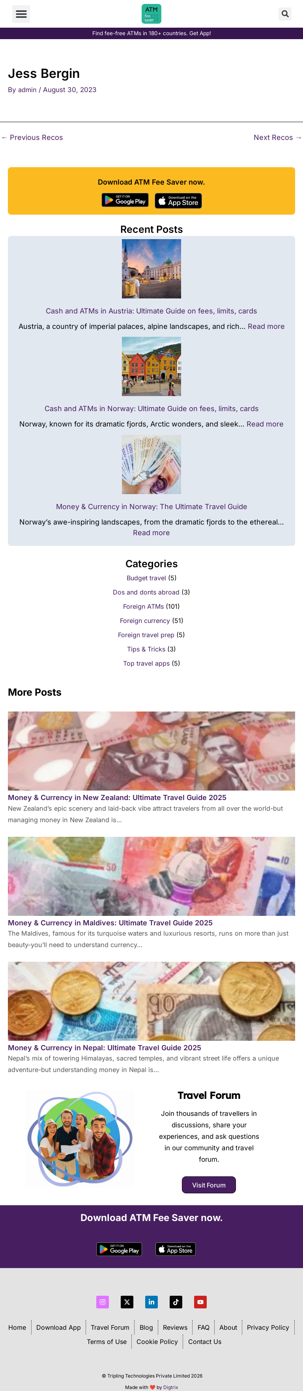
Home (16, 1321)
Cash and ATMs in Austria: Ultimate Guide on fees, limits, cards (151, 311)
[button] (21, 14)
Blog (146, 1321)
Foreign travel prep (146, 635)
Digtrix (170, 1381)
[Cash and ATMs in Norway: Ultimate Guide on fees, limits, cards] (151, 366)
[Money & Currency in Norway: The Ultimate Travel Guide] (151, 464)
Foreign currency (145, 621)
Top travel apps (146, 663)
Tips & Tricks (146, 649)
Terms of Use (106, 1335)
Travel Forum (209, 1092)
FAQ (203, 1321)
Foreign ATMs (143, 606)
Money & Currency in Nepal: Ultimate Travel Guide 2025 (104, 1048)
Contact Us (204, 1335)
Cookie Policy (157, 1335)
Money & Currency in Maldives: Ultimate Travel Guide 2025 (110, 923)
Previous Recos (32, 137)
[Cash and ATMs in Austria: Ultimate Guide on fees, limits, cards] (151, 268)
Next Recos (278, 137)
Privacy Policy (269, 1321)
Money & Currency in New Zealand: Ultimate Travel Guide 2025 (117, 797)
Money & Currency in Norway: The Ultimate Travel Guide (151, 506)
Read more (266, 326)
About (229, 1321)
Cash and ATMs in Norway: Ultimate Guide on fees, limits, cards (152, 408)
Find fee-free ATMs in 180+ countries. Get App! (151, 33)
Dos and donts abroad (146, 592)
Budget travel (146, 578)
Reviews (175, 1321)
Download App (58, 1321)
